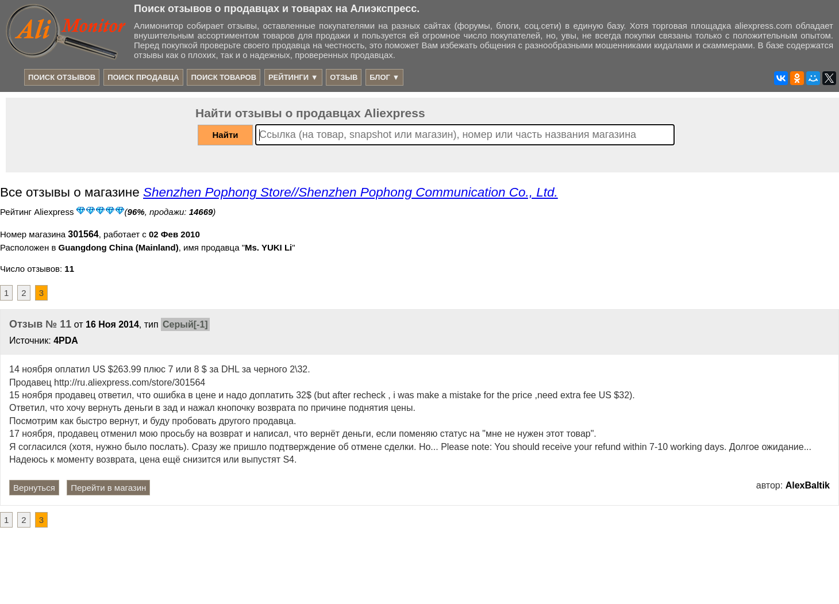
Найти (225, 135)
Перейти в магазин (108, 488)
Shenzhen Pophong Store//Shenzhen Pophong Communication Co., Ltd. (350, 192)
